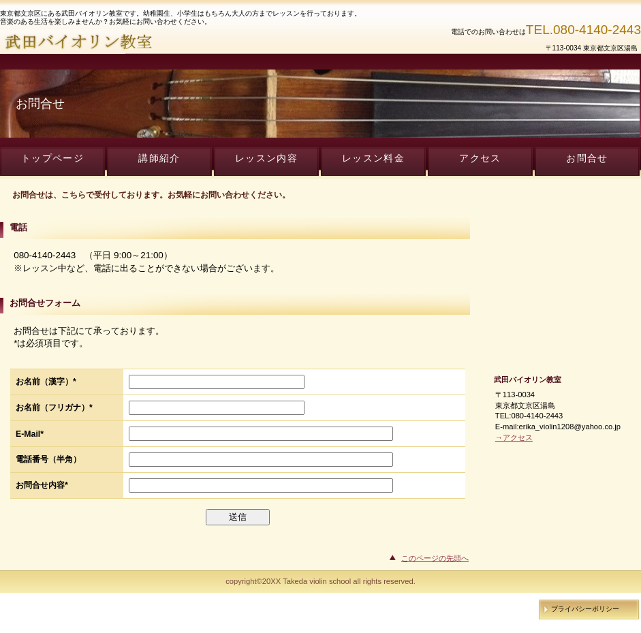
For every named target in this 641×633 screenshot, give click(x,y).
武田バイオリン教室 (163, 41)
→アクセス (514, 437)
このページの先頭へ (435, 558)
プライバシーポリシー (585, 609)
